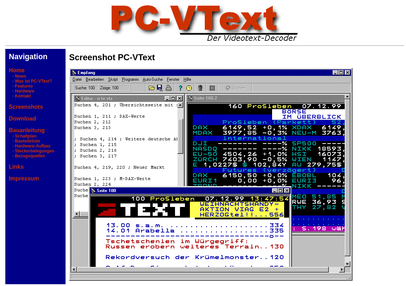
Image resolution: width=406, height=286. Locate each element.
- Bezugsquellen (27, 155)
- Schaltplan (22, 136)
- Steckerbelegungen (31, 150)
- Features (21, 86)
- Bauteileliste (24, 141)
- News (17, 76)
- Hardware (21, 91)
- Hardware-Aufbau (29, 146)
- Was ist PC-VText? (30, 81)
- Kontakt (20, 96)
